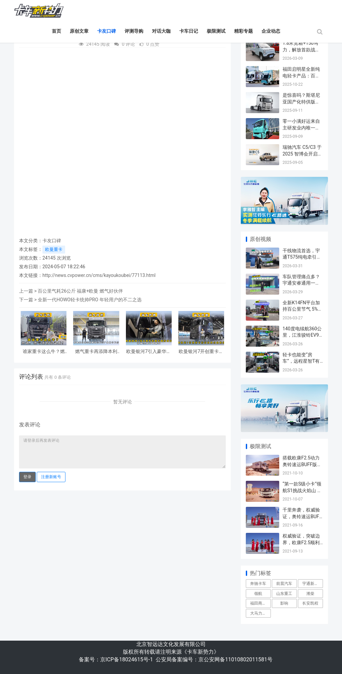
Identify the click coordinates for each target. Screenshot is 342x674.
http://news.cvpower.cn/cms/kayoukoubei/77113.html (99, 275)
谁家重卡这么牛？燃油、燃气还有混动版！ (44, 352)
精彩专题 (243, 31)
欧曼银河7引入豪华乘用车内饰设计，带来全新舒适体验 (148, 352)
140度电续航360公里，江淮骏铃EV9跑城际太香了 (302, 335)
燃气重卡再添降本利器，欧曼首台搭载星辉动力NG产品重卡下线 (96, 352)
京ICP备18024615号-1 (126, 659)
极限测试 (216, 31)
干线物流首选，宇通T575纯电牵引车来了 (302, 257)
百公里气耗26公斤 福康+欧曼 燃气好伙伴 (80, 291)
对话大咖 (161, 31)
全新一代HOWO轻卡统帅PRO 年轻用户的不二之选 (89, 299)
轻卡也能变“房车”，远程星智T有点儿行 (301, 361)
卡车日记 (188, 31)
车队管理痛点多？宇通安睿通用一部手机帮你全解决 (301, 283)
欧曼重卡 (53, 249)
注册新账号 (51, 476)
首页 (56, 31)
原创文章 (79, 31)
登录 (27, 476)
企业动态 (271, 31)
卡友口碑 (106, 31)
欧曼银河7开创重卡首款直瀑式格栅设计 (201, 352)
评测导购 (134, 31)
